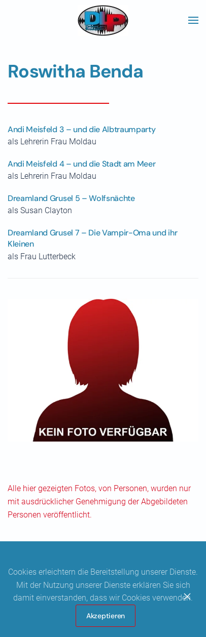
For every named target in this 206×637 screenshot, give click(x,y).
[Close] (187, 596)
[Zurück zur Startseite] (103, 20)
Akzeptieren (105, 615)
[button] (193, 20)
